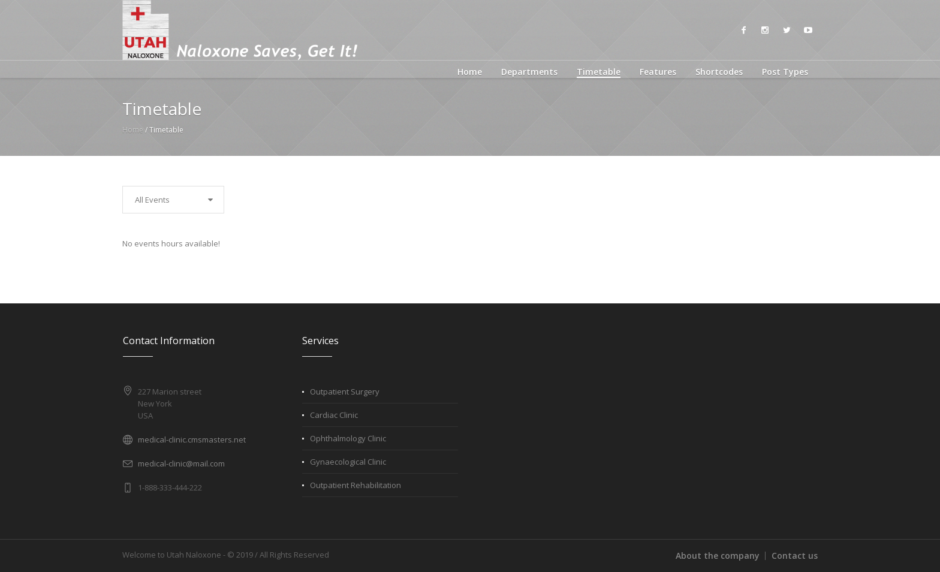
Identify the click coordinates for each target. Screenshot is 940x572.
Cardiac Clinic (334, 415)
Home (132, 130)
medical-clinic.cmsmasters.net (192, 439)
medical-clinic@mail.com (181, 463)
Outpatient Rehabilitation (355, 485)
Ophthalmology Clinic (348, 438)
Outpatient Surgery (344, 391)
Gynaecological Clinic (348, 461)
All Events (152, 199)
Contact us (795, 555)
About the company (718, 555)
